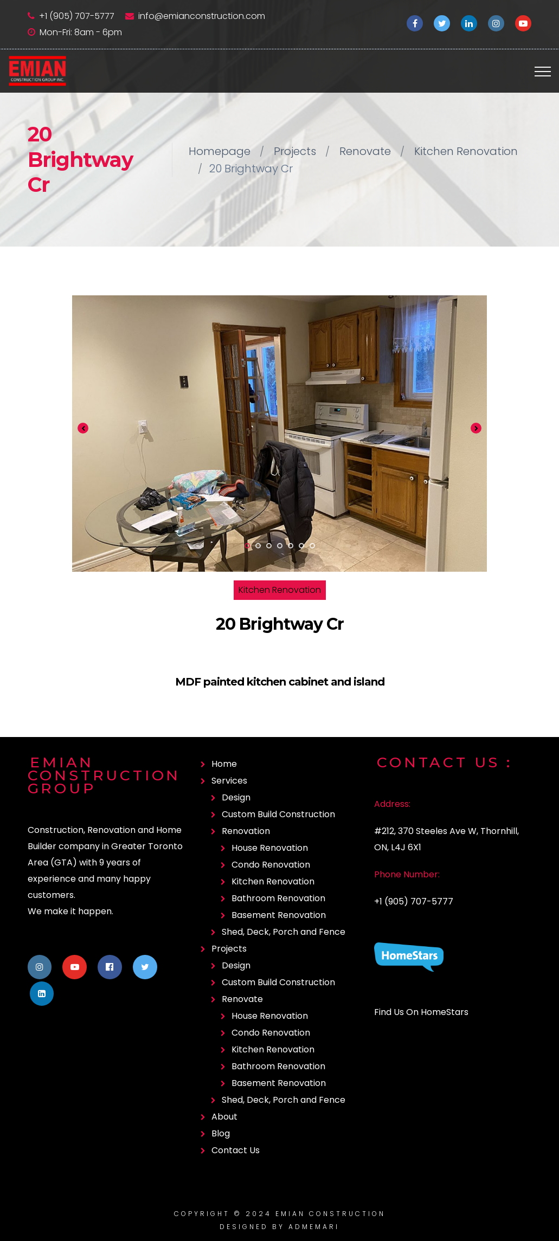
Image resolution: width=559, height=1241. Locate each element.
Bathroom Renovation (278, 898)
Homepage (219, 151)
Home (224, 764)
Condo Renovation (271, 864)
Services (229, 780)
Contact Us (235, 1150)
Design (236, 797)
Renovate (365, 151)
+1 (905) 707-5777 (76, 16)
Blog (220, 1133)
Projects (295, 151)
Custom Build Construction (278, 814)
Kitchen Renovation (466, 151)
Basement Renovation (279, 915)
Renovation (246, 831)
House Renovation (270, 848)
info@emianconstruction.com (201, 16)
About (224, 1116)
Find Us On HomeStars (421, 1012)
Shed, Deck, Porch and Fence (283, 932)
